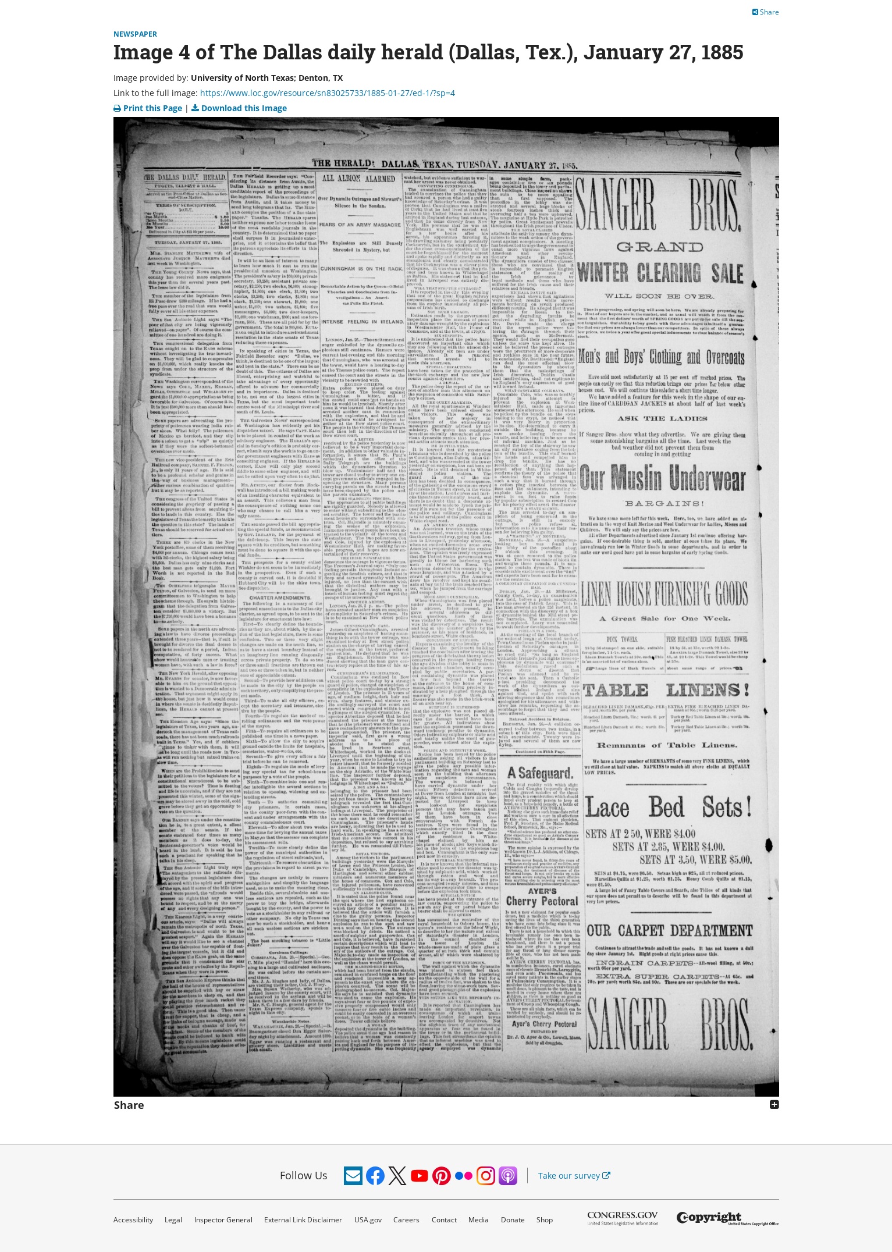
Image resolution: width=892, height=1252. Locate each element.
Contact (444, 1220)
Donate (513, 1220)
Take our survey (574, 1175)
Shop (544, 1220)
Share (765, 12)
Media (478, 1220)
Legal (173, 1220)
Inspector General (223, 1220)
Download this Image (239, 107)
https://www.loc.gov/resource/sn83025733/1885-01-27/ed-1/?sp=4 (327, 92)
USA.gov (368, 1220)
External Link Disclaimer (303, 1220)
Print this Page (148, 107)
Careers (406, 1220)
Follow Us (304, 1175)
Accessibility (133, 1220)
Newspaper (135, 34)
